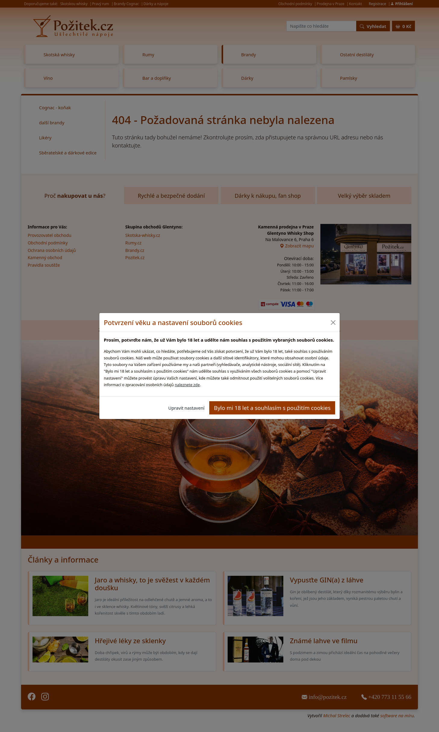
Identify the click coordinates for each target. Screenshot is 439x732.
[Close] (332, 322)
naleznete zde (187, 384)
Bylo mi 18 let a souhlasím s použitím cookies (272, 407)
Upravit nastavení (186, 408)
